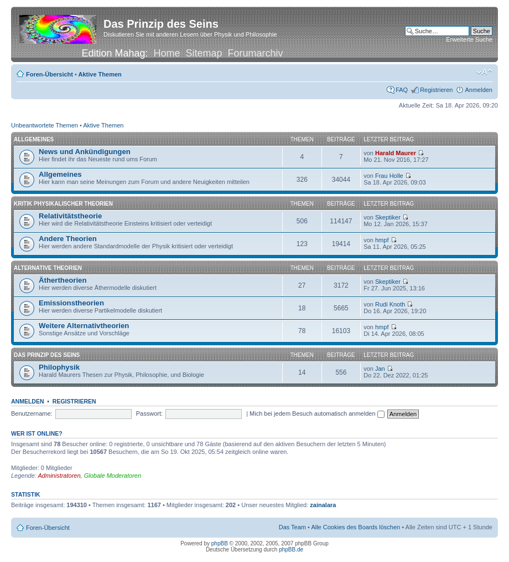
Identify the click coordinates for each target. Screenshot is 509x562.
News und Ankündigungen (85, 151)
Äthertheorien (62, 280)
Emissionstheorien (71, 303)
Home (166, 53)
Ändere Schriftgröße (484, 72)
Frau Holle (389, 175)
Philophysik (59, 367)
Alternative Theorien (48, 268)
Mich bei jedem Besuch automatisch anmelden (317, 413)
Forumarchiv (255, 53)
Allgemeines (34, 139)
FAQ (402, 89)
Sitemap (204, 53)
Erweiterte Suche (469, 39)
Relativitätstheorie (70, 216)
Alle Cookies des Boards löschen (355, 527)
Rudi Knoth (390, 304)
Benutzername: (32, 413)
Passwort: (149, 413)
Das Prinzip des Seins (47, 355)
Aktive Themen (100, 74)
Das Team (292, 527)
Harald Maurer (395, 153)
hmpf (381, 240)
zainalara (323, 505)
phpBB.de (291, 549)
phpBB (219, 543)
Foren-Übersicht (49, 74)
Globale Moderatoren (112, 475)
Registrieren (436, 89)
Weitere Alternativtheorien (84, 325)
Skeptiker (388, 217)
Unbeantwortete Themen (44, 125)
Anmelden (478, 89)
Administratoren (59, 475)
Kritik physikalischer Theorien (63, 204)
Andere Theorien (68, 238)
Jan (380, 368)
